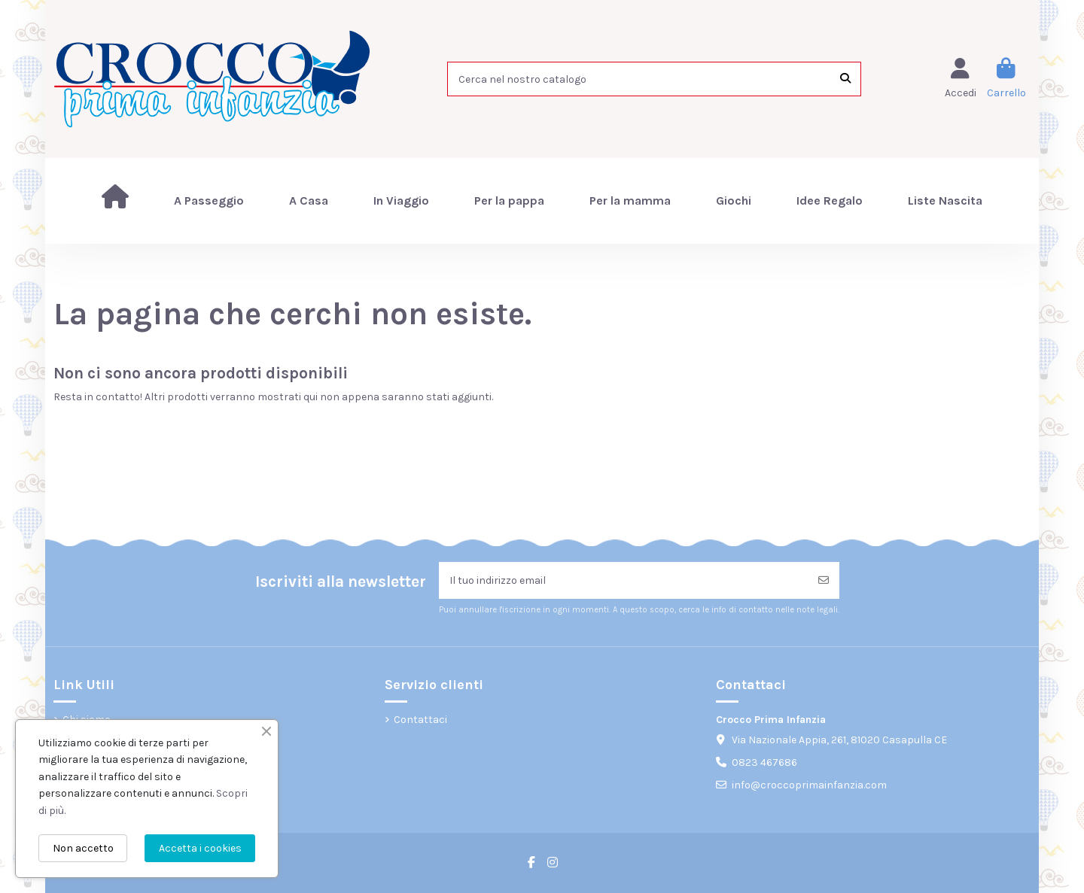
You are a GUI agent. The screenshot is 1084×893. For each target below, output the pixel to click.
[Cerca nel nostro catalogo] (845, 79)
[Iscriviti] (823, 580)
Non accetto (83, 848)
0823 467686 (764, 762)
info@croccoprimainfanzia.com (809, 785)
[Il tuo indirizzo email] (623, 580)
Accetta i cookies (200, 848)
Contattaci (420, 719)
